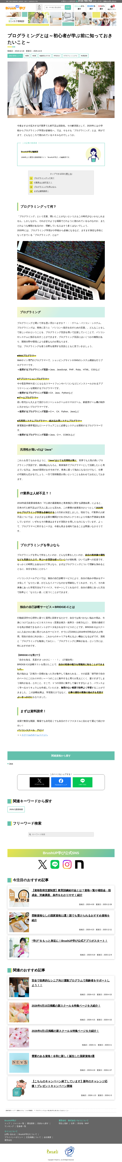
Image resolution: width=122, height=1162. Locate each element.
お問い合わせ (10, 1134)
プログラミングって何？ (44, 178)
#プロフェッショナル (70, 56)
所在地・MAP (83, 1123)
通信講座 (30, 1123)
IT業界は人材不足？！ (43, 183)
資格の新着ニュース (15, 56)
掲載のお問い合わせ (109, 1)
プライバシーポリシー (13, 1137)
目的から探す (43, 1123)
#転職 (34, 56)
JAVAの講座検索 (16, 809)
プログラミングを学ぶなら (45, 187)
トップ (7, 1123)
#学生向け (57, 56)
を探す (91, 7)
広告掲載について (33, 1137)
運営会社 (8, 1140)
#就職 (27, 56)
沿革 (73, 1123)
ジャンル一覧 (18, 1123)
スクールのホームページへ (35, 735)
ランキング (9, 1126)
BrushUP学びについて (28, 1134)
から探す (79, 7)
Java (11, 764)
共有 (39, 7)
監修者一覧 (21, 1126)
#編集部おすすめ (44, 56)
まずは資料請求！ (41, 191)
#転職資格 (84, 56)
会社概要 (47, 1137)
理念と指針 (63, 1123)
